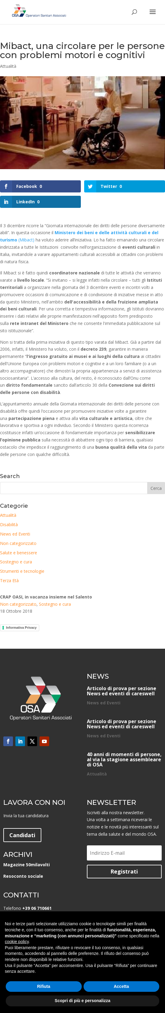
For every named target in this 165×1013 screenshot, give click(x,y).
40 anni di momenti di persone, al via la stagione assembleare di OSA (124, 759)
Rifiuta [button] (43, 986)
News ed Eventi (15, 534)
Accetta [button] (121, 986)
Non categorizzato (18, 543)
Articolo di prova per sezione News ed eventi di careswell (121, 691)
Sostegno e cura (16, 562)
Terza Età (9, 580)
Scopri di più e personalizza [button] (82, 1000)
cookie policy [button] (17, 941)
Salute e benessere (18, 553)
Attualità (8, 66)
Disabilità (9, 524)
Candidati (22, 835)
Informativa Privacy (21, 627)
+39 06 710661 (37, 908)
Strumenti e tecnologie (22, 571)
